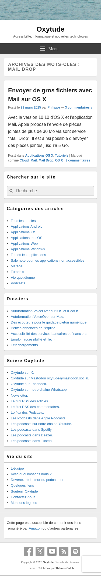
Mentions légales (24, 503)
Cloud (24, 160)
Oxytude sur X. (22, 372)
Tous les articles (23, 221)
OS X (59, 160)
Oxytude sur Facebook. (29, 384)
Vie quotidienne (23, 277)
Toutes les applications (28, 255)
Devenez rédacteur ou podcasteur (37, 480)
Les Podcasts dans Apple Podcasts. (39, 418)
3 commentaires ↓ (78, 107)
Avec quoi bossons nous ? (31, 474)
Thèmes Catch (64, 568)
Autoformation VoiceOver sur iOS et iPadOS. (45, 311)
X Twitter (40, 551)
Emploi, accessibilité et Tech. (33, 339)
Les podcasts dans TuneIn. (32, 441)
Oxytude (50, 29)
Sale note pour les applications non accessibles (47, 260)
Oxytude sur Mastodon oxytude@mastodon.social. (50, 378)
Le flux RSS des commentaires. (35, 407)
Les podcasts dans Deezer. (32, 435)
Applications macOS (26, 238)
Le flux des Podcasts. (27, 412)
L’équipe (17, 468)
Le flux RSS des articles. (30, 401)
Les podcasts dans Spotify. (31, 429)
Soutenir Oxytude (24, 491)
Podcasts (18, 283)
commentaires (77, 160)
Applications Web (24, 243)
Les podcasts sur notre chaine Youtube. (41, 424)
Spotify (75, 551)
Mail (33, 160)
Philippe (53, 107)
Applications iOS (23, 232)
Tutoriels (61, 155)
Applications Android (27, 226)
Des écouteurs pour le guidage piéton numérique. (49, 322)
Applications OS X (39, 155)
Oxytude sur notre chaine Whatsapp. (39, 390)
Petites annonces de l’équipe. (34, 328)
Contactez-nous (23, 497)
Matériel (17, 266)
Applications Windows (28, 249)
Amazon (35, 528)
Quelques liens (22, 485)
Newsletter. (19, 395)
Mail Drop (46, 160)
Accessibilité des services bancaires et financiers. (49, 334)
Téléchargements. (25, 345)
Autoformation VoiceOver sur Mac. (37, 317)
